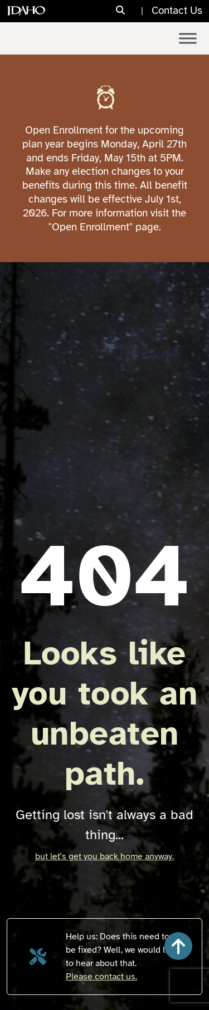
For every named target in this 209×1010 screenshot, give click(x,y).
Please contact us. (101, 976)
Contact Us (177, 10)
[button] (178, 946)
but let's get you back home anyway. (104, 856)
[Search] (131, 11)
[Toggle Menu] (188, 38)
